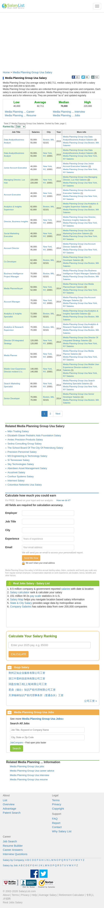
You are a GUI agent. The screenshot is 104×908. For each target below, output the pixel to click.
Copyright (58, 808)
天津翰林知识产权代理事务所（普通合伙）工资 (36, 695)
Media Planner (10, 355)
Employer (11, 512)
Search (16, 748)
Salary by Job (10, 865)
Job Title (10, 521)
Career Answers (13, 849)
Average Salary (48, 894)
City (7, 530)
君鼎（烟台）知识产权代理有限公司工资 (32, 689)
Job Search (10, 841)
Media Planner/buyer (13, 288)
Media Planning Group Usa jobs (27, 766)
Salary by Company (13, 860)
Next (58, 413)
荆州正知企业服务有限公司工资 (27, 672)
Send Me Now (31, 558)
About (6, 894)
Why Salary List (61, 831)
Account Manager (12, 302)
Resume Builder (13, 845)
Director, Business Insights (16, 221)
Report (56, 822)
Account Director (11, 248)
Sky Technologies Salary (20, 464)
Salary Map (16, 599)
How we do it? (63, 500)
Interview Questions (15, 854)
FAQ (55, 818)
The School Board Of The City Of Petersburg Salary (35, 447)
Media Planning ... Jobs (66, 115)
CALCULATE (18, 654)
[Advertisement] (52, 40)
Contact (57, 827)
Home (6, 72)
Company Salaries (20, 606)
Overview (9, 804)
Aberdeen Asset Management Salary (27, 468)
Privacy (56, 804)
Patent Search (12, 812)
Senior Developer (12, 398)
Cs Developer (10, 261)
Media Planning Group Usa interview (29, 775)
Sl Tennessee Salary (18, 460)
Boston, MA (48, 140)
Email (8, 547)
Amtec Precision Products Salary (25, 439)
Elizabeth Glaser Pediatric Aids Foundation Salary (34, 435)
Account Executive (12, 195)
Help (34, 894)
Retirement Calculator (71, 894)
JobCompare (16, 742)
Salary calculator (19, 592)
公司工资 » (90, 700)
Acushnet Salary (16, 472)
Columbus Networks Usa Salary (24, 484)
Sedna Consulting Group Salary (24, 443)
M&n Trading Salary (18, 431)
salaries (65, 588)
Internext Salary (15, 480)
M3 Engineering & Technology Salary (27, 456)
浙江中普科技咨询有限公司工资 (27, 678)
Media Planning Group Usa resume (29, 779)
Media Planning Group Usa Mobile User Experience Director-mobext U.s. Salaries (81, 367)
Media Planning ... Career (19, 111)
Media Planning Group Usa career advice (32, 770)
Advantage (9, 808)
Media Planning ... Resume (20, 115)
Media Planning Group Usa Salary (32, 72)
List (5, 800)
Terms (56, 800)
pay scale (35, 595)
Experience (12, 538)
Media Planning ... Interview (69, 111)
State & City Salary (21, 602)
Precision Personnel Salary (22, 451)
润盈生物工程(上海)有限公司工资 (28, 684)
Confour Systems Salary (20, 476)
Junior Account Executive (15, 168)
